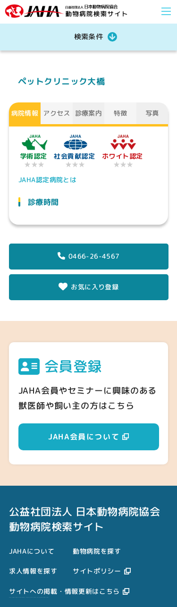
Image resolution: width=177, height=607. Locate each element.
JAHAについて (32, 551)
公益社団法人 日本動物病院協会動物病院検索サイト (84, 519)
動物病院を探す (97, 551)
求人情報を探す (33, 570)
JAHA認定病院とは (47, 179)
